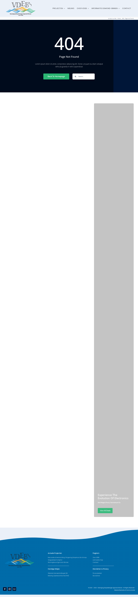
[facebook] (5, 589)
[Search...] (83, 76)
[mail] (14, 589)
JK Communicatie (130, 590)
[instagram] (9, 589)
